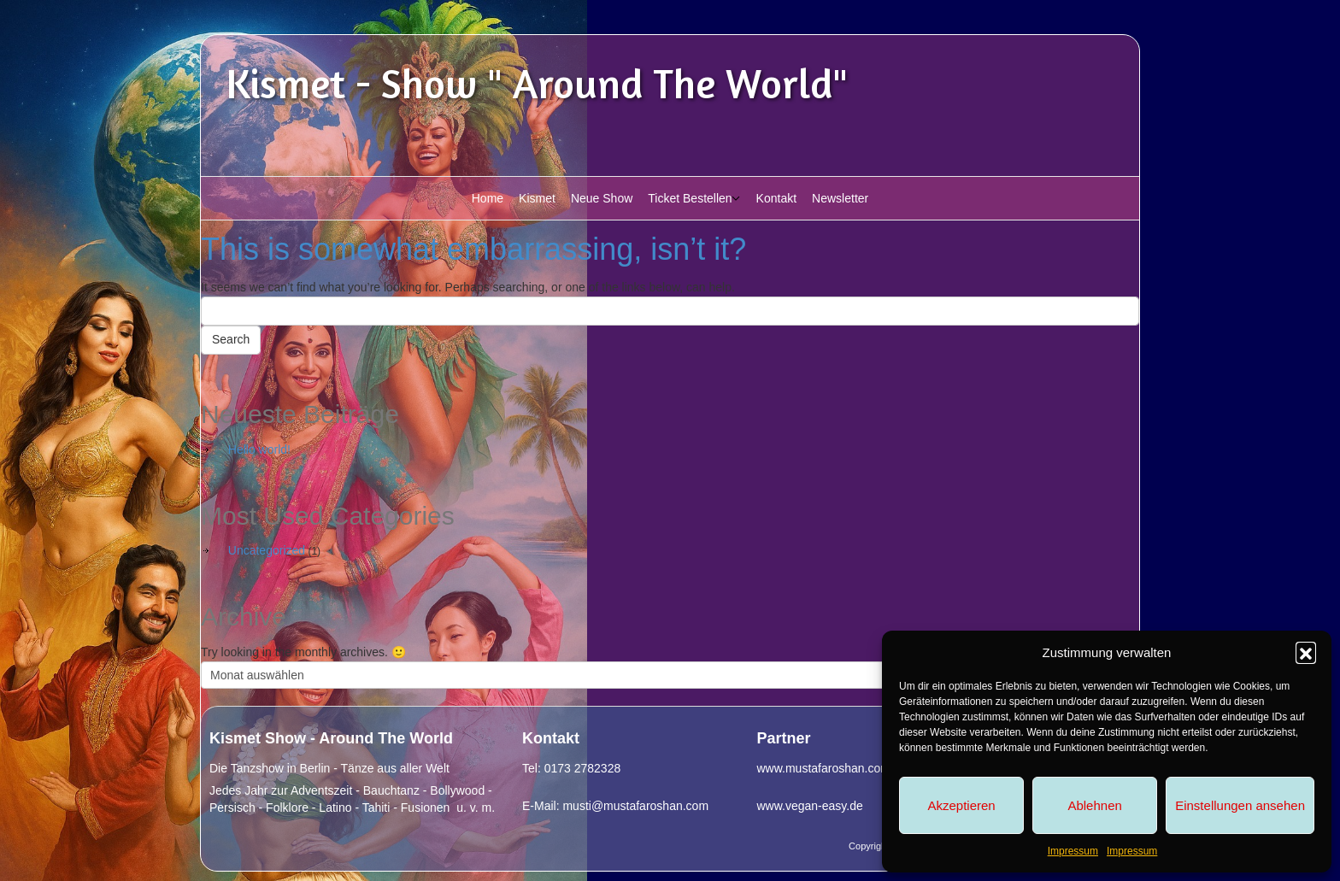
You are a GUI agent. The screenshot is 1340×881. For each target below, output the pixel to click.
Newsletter (840, 198)
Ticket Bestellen (690, 198)
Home (487, 198)
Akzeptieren (961, 805)
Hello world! (259, 449)
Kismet (537, 198)
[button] (1305, 652)
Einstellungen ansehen (1240, 805)
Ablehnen (1094, 805)
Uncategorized (266, 550)
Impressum (1073, 851)
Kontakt (776, 198)
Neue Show (601, 198)
